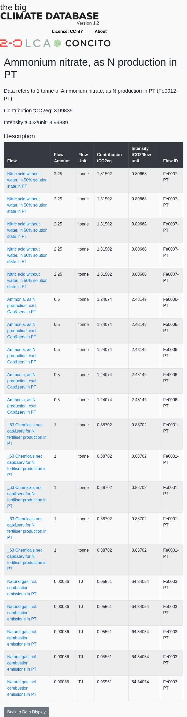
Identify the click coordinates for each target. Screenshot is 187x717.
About (101, 31)
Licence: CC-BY (67, 31)
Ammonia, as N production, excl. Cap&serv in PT (22, 305)
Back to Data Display (26, 712)
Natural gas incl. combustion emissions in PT (22, 587)
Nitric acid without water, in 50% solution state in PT (27, 180)
